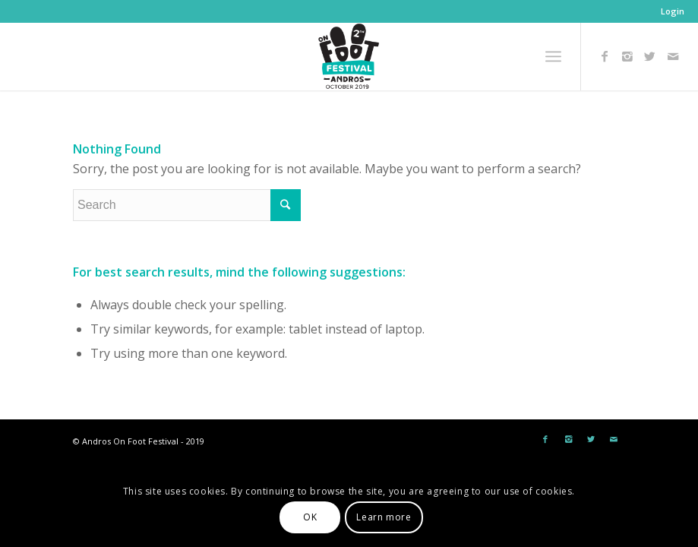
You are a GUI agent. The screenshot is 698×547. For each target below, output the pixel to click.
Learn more (383, 517)
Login (672, 11)
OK (310, 517)
